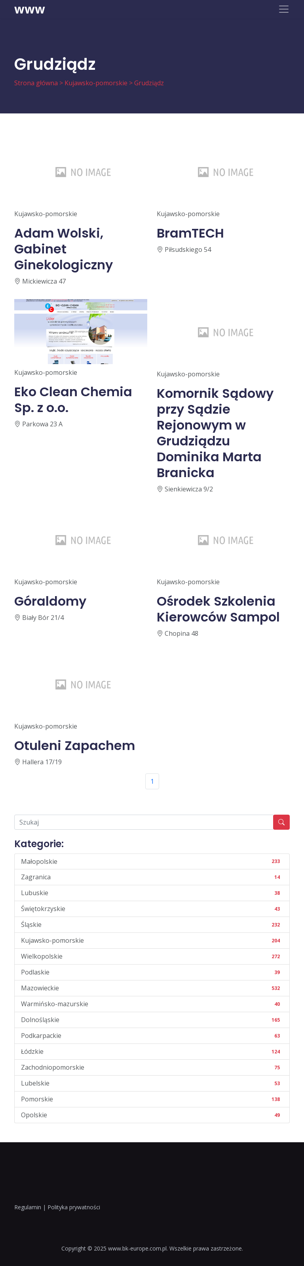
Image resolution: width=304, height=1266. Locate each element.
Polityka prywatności (74, 1207)
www (29, 9)
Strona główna (36, 83)
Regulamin (27, 1207)
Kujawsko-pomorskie (96, 83)
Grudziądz (149, 83)
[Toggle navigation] (284, 9)
